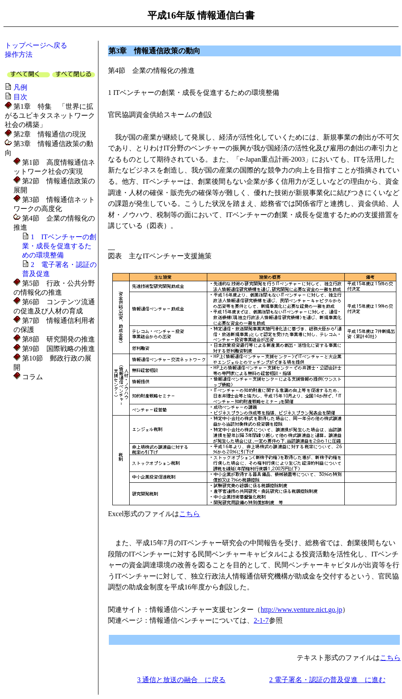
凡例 (20, 87)
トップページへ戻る (36, 45)
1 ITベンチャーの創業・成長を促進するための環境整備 (59, 246)
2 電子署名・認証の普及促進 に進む (327, 679)
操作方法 (19, 54)
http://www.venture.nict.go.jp (301, 609)
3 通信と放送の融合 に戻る (181, 679)
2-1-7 (261, 620)
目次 (20, 97)
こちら (189, 513)
